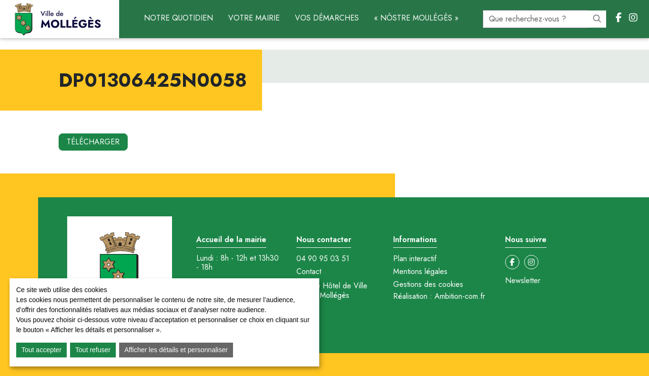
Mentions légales (420, 271)
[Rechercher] (597, 19)
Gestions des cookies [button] (428, 284)
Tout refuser (93, 350)
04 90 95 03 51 (322, 259)
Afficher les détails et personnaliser (176, 350)
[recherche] (535, 19)
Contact (308, 271)
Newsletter (522, 280)
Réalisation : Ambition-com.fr (439, 296)
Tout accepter (41, 350)
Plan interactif (414, 259)
